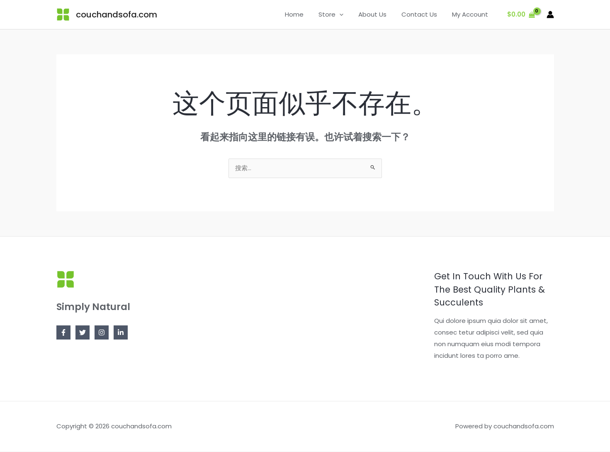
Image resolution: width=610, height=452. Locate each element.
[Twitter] (82, 333)
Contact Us (423, 14)
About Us (379, 14)
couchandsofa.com (116, 14)
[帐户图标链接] (550, 14)
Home (305, 14)
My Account (471, 14)
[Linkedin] (121, 333)
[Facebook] (63, 333)
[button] (348, 14)
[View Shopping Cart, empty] (521, 15)
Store (339, 14)
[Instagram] (102, 333)
